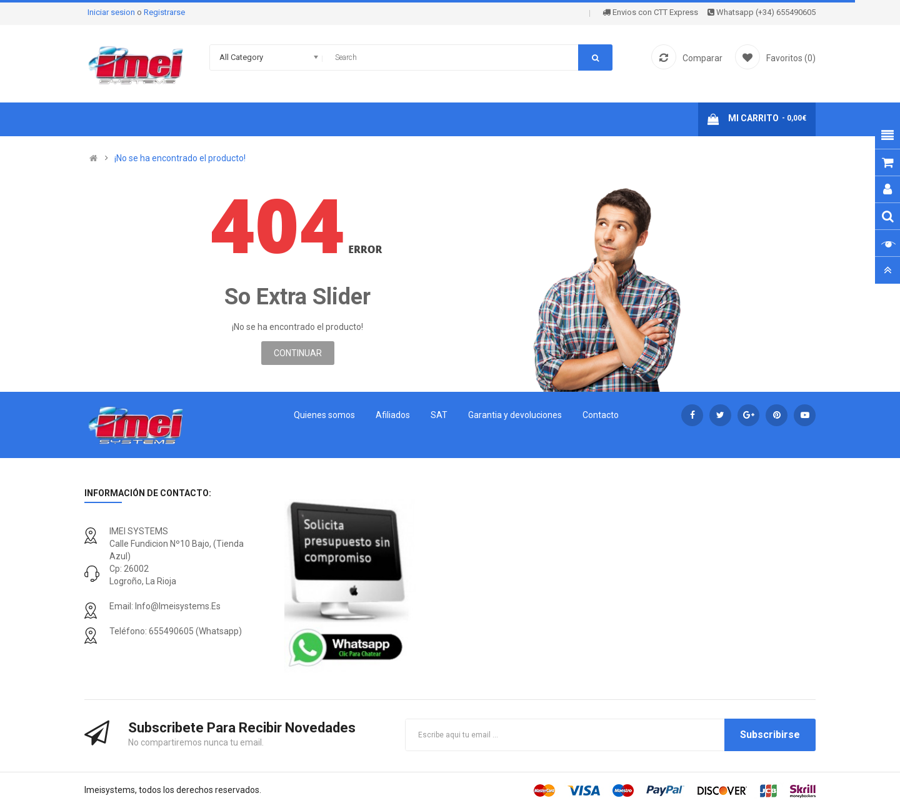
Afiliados (393, 415)
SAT (439, 415)
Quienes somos (324, 415)
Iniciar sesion (112, 12)
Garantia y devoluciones (515, 415)
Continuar (298, 353)
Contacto (600, 415)
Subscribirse (770, 735)
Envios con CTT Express (650, 12)
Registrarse (164, 12)
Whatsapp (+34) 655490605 (762, 12)
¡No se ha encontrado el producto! (180, 158)
